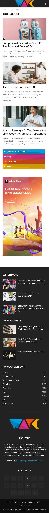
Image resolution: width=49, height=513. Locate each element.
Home (5, 10)
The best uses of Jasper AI (19, 87)
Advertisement (24, 505)
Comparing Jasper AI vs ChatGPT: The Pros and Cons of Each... (23, 45)
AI (4, 39)
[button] (4, 3)
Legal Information (13, 502)
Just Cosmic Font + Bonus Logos (31, 352)
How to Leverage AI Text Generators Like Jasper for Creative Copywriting (24, 132)
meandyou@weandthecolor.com (29, 460)
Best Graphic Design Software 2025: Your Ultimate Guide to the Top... (31, 308)
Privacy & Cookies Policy (31, 502)
